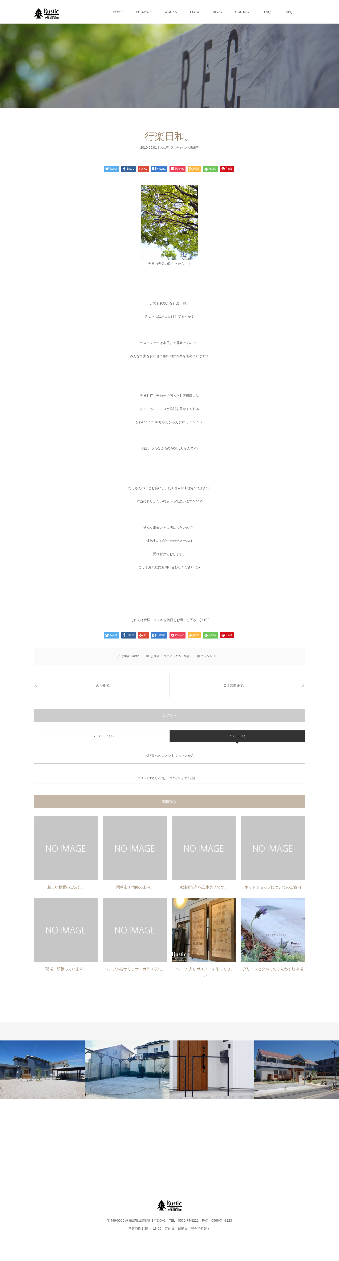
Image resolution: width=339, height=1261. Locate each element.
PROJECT (143, 12)
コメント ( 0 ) (237, 736)
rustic (135, 656)
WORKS (171, 12)
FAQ (267, 12)
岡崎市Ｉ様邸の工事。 (135, 887)
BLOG (217, 12)
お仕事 (164, 147)
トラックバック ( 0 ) (102, 736)
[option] (42, 1069)
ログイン (175, 778)
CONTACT (243, 12)
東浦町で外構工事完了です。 (203, 887)
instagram (291, 12)
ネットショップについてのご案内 (273, 887)
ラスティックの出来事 (184, 147)
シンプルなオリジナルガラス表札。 (135, 969)
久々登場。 (104, 685)
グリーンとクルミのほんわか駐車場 (273, 969)
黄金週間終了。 (234, 685)
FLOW (195, 12)
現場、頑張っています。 (66, 969)
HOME (118, 12)
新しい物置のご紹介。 (66, 887)
